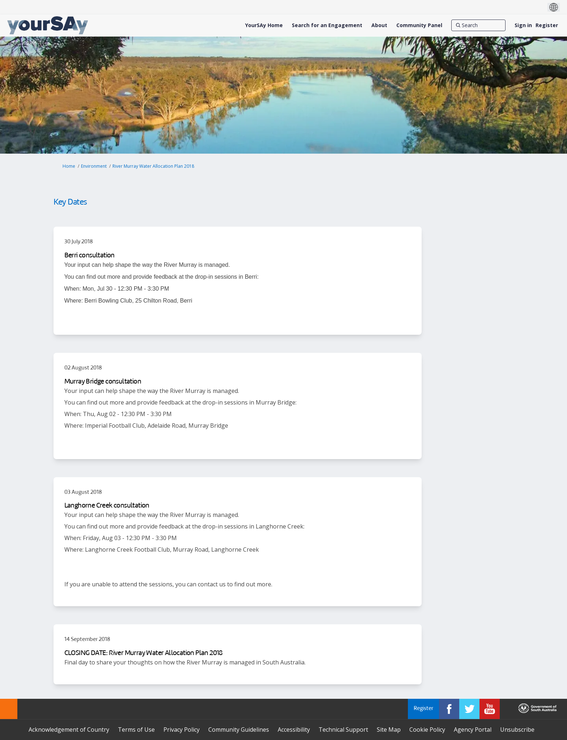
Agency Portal (472, 729)
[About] (379, 25)
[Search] (478, 25)
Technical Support (343, 729)
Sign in (523, 25)
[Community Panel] (419, 25)
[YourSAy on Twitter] (469, 709)
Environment (94, 166)
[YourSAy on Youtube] (489, 709)
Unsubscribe (517, 729)
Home (69, 166)
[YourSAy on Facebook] (449, 709)
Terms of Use (136, 729)
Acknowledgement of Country (69, 729)
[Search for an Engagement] (327, 25)
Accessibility (294, 729)
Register (547, 25)
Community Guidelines (238, 729)
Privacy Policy (181, 729)
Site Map (389, 729)
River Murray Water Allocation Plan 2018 (153, 166)
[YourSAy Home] (264, 25)
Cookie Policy (427, 729)
